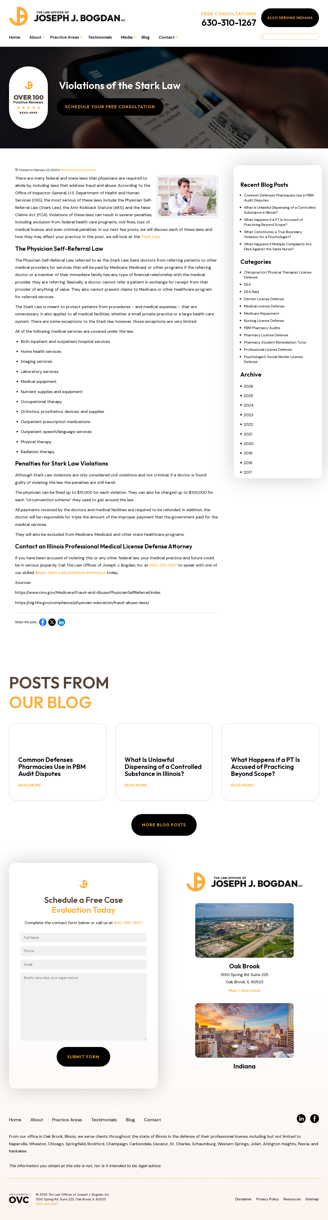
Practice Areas (64, 37)
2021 (246, 434)
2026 (246, 386)
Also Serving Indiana (290, 17)
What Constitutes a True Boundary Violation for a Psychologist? (273, 234)
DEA (247, 284)
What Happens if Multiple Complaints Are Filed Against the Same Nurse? (278, 246)
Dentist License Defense (264, 299)
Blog (146, 37)
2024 (247, 405)
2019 (246, 453)
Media (127, 37)
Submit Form (83, 1056)
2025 (246, 395)
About (35, 37)
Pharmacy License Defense (266, 335)
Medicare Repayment (261, 313)
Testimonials (100, 37)
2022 (246, 424)
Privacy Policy (267, 1199)
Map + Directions (245, 990)
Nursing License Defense (264, 320)
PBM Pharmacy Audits (262, 327)
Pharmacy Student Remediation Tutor (275, 342)
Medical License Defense (78, 170)
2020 (247, 443)
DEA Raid (251, 291)
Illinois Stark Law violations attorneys (69, 572)
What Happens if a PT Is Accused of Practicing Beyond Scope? (273, 222)
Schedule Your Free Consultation (110, 106)
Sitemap (312, 1199)
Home (14, 37)
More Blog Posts (164, 824)
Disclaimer (243, 1199)
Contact (167, 37)
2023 (246, 415)
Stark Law (150, 236)
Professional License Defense (268, 349)
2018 (246, 463)
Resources (292, 1199)
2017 (246, 472)
